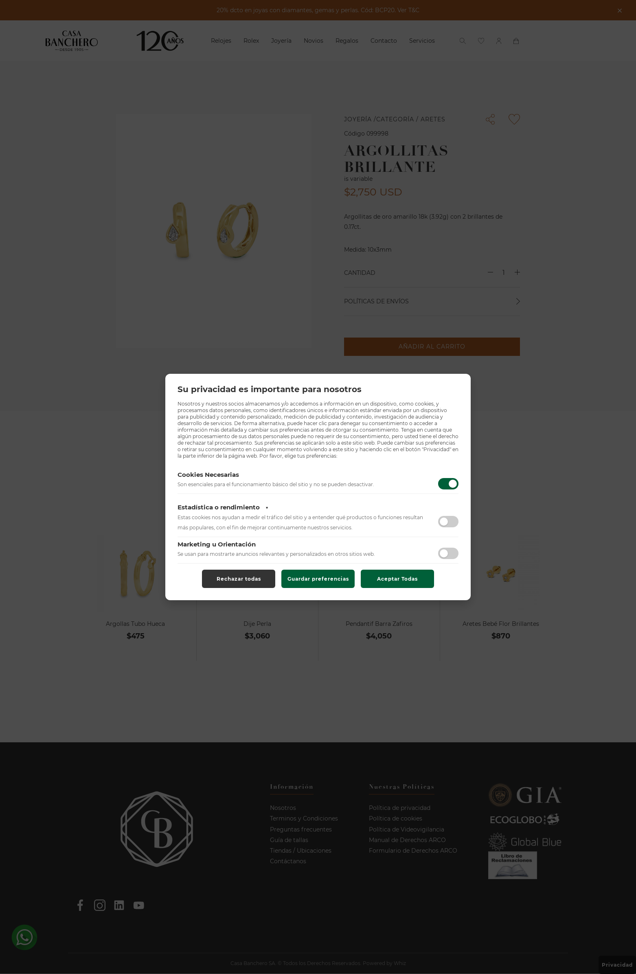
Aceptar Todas (397, 579)
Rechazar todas (239, 579)
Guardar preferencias (318, 579)
